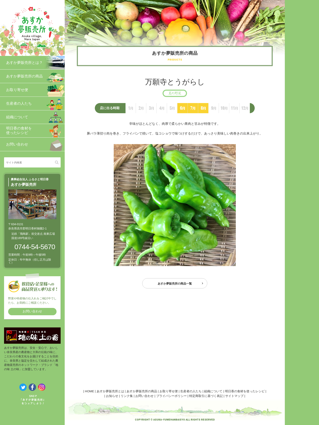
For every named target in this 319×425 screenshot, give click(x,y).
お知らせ (112, 396)
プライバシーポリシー (171, 396)
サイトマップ (234, 396)
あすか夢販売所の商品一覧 (175, 284)
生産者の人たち (35, 103)
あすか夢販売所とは (110, 391)
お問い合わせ (35, 144)
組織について (35, 117)
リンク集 (127, 396)
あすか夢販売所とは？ (35, 62)
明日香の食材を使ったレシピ (35, 130)
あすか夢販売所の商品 (35, 76)
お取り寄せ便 (35, 90)
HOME (89, 391)
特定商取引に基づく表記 (206, 396)
